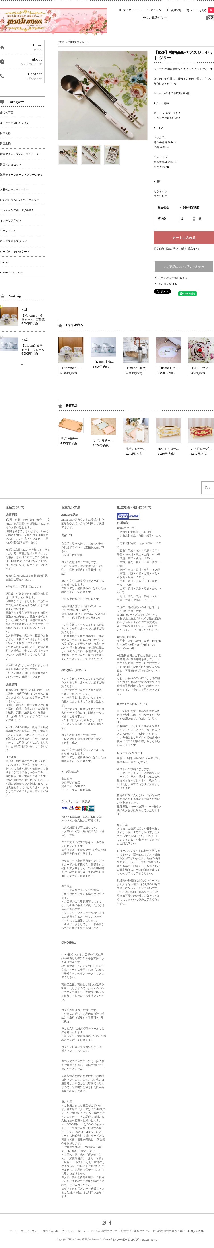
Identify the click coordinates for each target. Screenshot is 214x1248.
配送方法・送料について (135, 1231)
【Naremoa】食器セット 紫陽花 (82, 368)
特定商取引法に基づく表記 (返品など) (176, 248)
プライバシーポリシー (74, 1231)
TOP (61, 42)
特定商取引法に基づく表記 (169, 1231)
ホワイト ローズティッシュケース (180, 449)
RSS (190, 1231)
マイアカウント (132, 10)
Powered (130, 1239)
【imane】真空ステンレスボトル (147, 368)
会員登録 (176, 10)
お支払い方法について (104, 1231)
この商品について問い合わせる (184, 266)
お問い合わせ (50, 1231)
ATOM (200, 1231)
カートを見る (202, 10)
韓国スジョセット (79, 42)
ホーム (14, 1231)
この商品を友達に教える (173, 277)
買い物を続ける (167, 283)
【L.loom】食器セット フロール (115, 362)
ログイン (156, 10)
